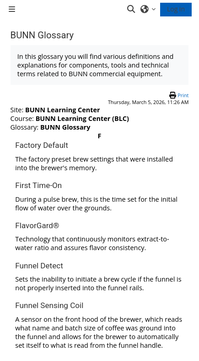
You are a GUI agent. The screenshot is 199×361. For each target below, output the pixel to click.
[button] (131, 9)
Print (182, 95)
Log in (176, 9)
